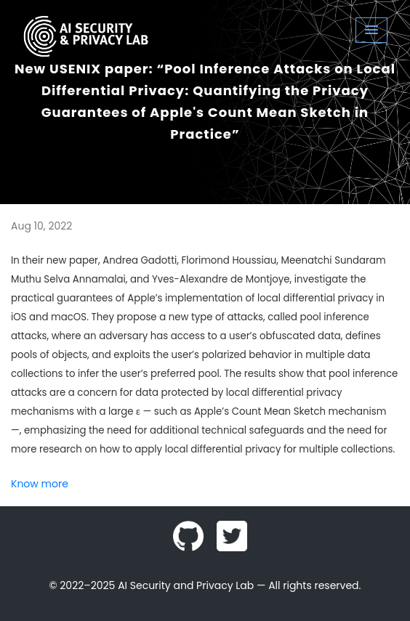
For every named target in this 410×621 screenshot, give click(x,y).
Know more (39, 483)
